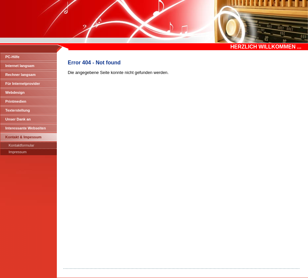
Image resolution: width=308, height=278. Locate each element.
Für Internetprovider (22, 84)
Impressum (17, 152)
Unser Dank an (18, 119)
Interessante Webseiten (25, 128)
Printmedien (15, 101)
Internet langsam (19, 66)
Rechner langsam (20, 75)
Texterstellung (17, 110)
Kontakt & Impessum (23, 137)
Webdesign (14, 92)
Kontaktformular (21, 145)
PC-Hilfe (12, 57)
